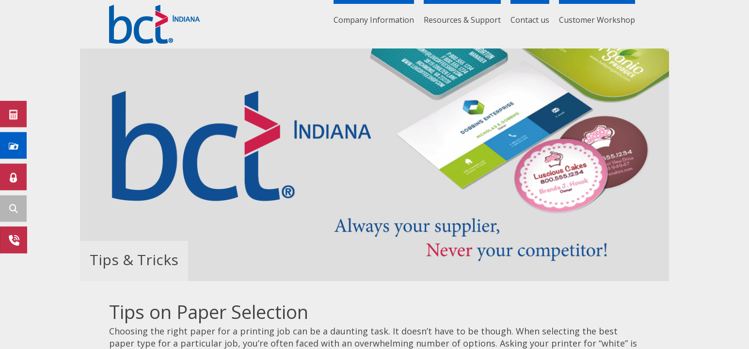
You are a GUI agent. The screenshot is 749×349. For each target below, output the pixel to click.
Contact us (529, 20)
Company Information (374, 20)
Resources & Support (462, 20)
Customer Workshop (597, 20)
